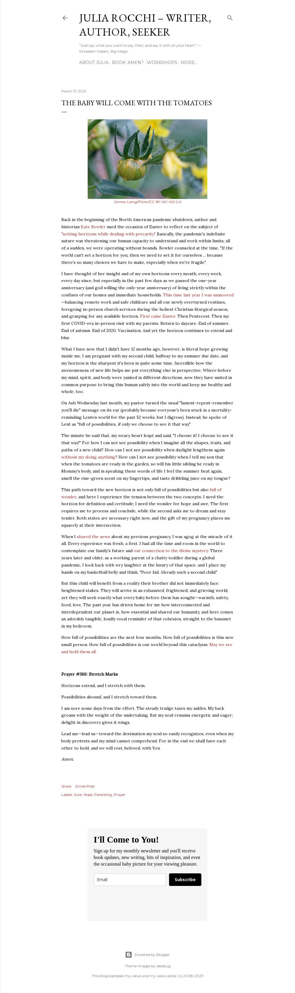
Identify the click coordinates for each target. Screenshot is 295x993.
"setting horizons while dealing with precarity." (108, 234)
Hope (87, 794)
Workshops (162, 62)
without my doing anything (88, 457)
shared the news (93, 536)
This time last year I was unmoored (198, 295)
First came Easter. (158, 316)
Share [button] (66, 786)
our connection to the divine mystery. (171, 550)
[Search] (230, 16)
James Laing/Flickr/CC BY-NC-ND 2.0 (147, 201)
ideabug (163, 966)
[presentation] (139, 903)
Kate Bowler (93, 226)
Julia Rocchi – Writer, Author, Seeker (145, 25)
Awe (78, 794)
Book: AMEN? (128, 62)
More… (189, 62)
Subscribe (185, 879)
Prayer (119, 794)
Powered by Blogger (147, 954)
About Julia (94, 62)
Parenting (103, 794)
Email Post (85, 786)
